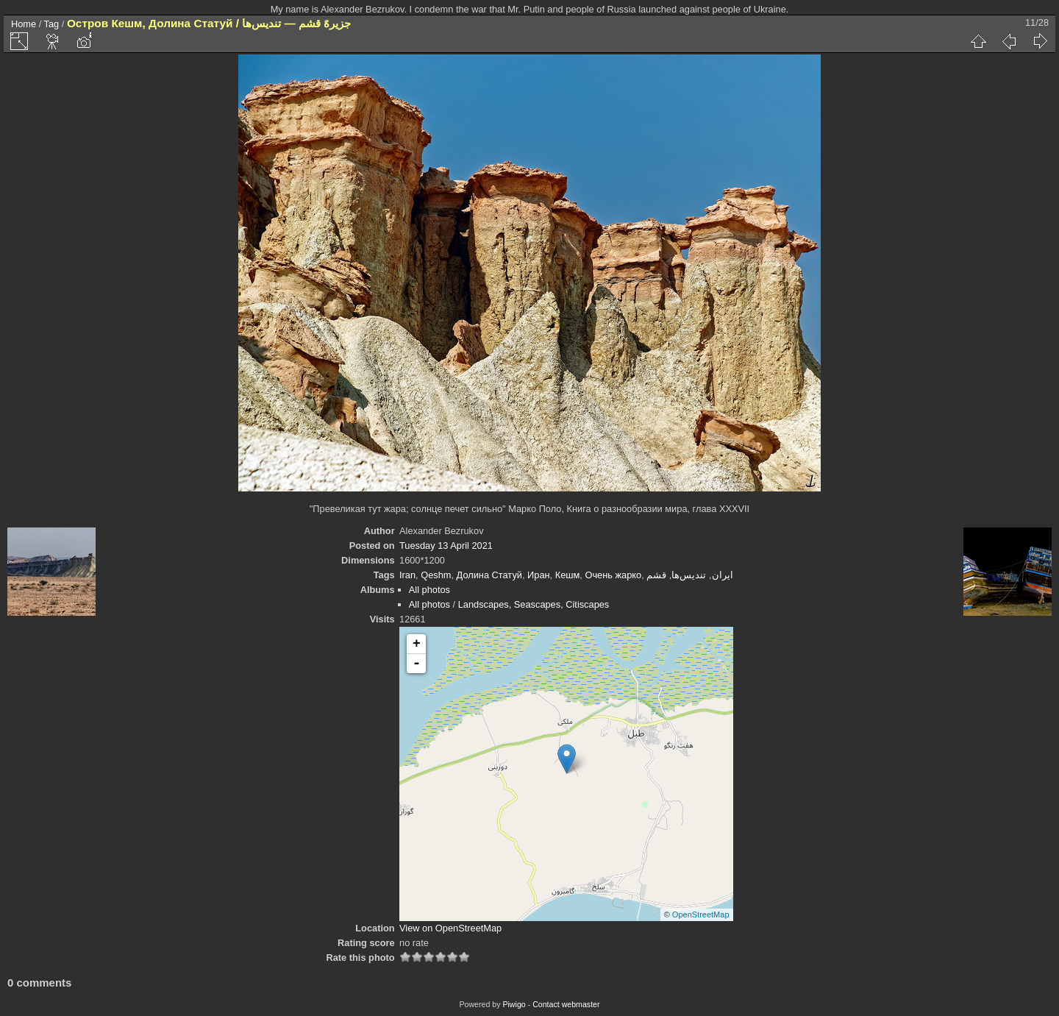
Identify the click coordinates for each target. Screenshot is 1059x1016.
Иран (538, 574)
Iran (407, 574)
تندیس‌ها (688, 574)
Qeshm (436, 574)
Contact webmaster (565, 1004)
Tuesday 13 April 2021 (446, 545)
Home (23, 23)
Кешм (567, 574)
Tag (52, 23)
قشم (656, 574)
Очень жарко (613, 574)
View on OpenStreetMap (450, 928)
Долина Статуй (489, 574)
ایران (722, 574)
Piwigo (513, 1004)
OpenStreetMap (701, 914)
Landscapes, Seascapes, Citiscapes (534, 604)
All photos (429, 589)
